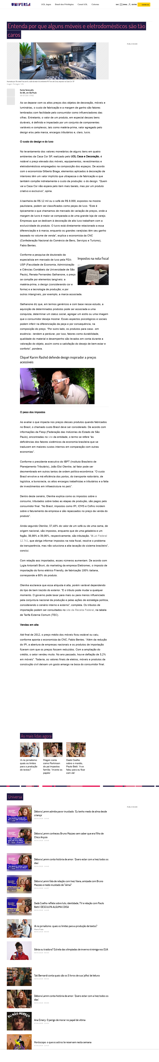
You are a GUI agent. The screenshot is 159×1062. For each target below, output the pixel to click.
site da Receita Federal (80, 609)
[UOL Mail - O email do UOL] (123, 4)
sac (117, 4)
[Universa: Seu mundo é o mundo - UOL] (21, 4)
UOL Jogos (46, 4)
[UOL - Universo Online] (32, 4)
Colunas (95, 4)
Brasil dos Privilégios (64, 4)
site (50, 436)
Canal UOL (83, 4)
